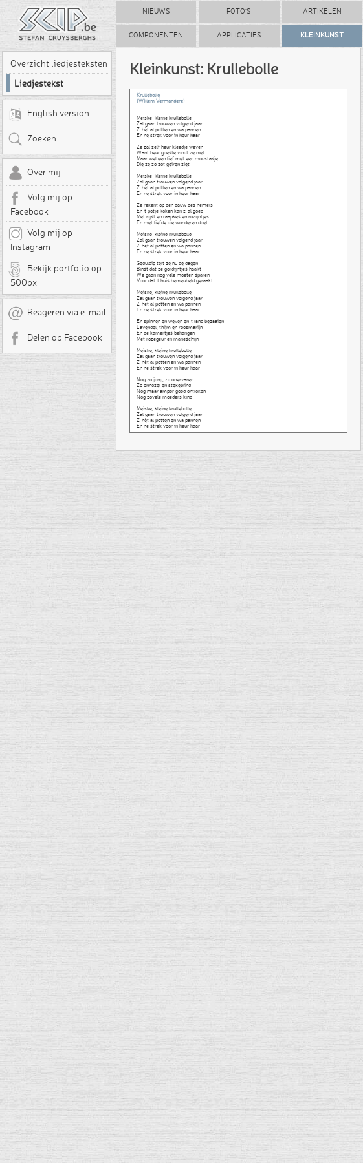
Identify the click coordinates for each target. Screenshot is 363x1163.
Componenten (156, 35)
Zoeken (32, 139)
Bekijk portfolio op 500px (55, 275)
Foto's (238, 11)
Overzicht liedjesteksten (58, 63)
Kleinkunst (322, 35)
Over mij (34, 173)
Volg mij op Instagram (40, 239)
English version (48, 114)
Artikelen (322, 11)
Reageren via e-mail (57, 313)
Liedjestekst (38, 83)
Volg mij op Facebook (40, 203)
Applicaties (239, 35)
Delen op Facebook (55, 338)
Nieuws (156, 11)
